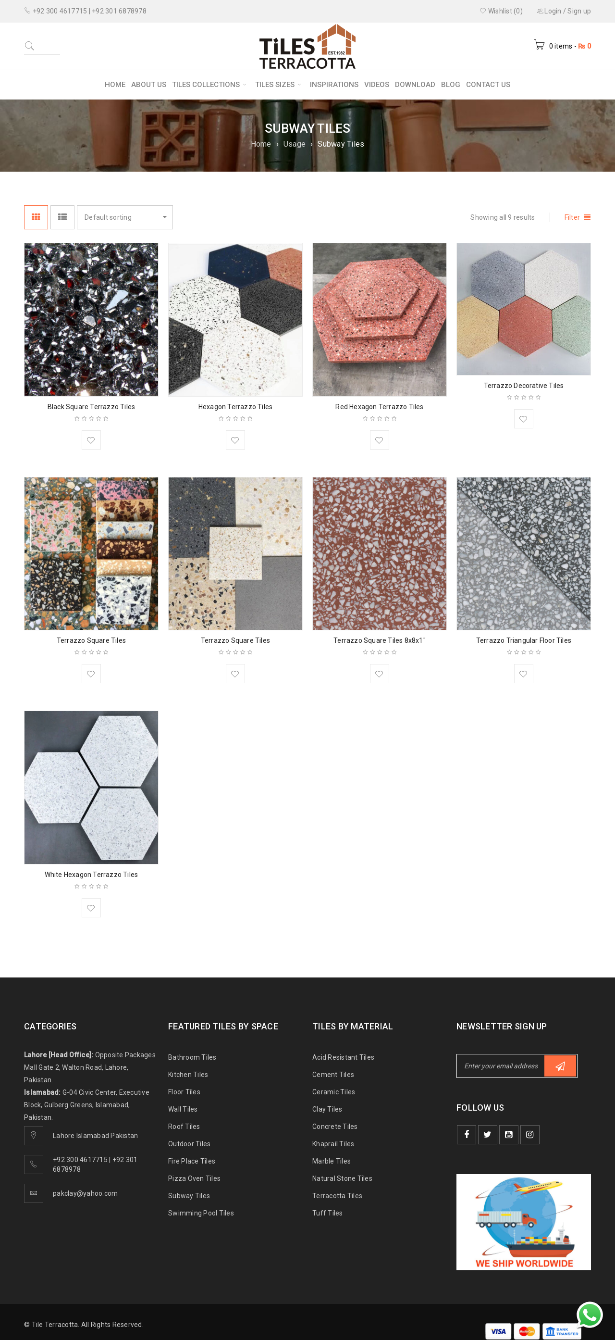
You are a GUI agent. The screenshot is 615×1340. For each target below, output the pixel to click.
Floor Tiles (184, 1092)
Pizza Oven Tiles (194, 1178)
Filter (572, 217)
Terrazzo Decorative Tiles (524, 385)
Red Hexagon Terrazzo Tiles (379, 407)
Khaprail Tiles (333, 1144)
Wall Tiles (183, 1109)
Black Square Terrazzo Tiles (91, 407)
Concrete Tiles (335, 1126)
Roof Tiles (184, 1126)
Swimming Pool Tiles (201, 1213)
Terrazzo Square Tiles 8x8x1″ (379, 640)
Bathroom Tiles (192, 1057)
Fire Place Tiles (191, 1161)
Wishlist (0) (501, 11)
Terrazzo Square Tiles (91, 640)
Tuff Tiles (327, 1213)
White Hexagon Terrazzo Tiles (91, 874)
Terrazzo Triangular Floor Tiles (523, 640)
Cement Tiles (333, 1074)
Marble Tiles (331, 1161)
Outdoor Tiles (189, 1144)
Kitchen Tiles (188, 1074)
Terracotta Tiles (337, 1196)
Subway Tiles (189, 1196)
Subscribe (560, 1066)
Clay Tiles (327, 1109)
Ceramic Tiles (333, 1092)
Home (261, 144)
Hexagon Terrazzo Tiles (235, 407)
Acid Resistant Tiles (343, 1057)
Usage (294, 144)
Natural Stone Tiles (342, 1178)
